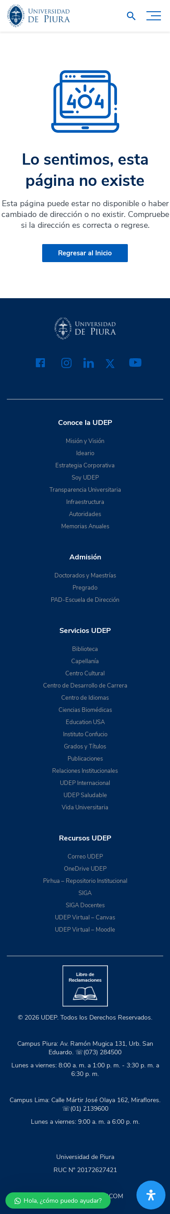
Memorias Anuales (85, 526)
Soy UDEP (85, 478)
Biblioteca (85, 649)
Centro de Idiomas (85, 698)
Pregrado (85, 588)
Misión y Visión (85, 441)
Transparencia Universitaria (85, 490)
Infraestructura (85, 502)
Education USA (85, 722)
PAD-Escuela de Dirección (85, 600)
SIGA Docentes (85, 905)
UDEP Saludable (85, 795)
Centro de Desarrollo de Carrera (85, 686)
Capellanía (85, 661)
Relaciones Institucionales (85, 771)
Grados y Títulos (85, 747)
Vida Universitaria (85, 807)
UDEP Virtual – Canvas (85, 918)
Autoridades (85, 514)
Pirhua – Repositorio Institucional (85, 881)
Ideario (85, 453)
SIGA (85, 893)
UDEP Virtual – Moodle (85, 930)
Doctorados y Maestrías (85, 576)
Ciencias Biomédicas (85, 710)
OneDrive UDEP (85, 869)
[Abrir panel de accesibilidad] (150, 1195)
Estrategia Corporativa (85, 466)
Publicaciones (85, 759)
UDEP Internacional (85, 783)
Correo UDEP (85, 857)
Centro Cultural (85, 673)
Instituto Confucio (85, 734)
